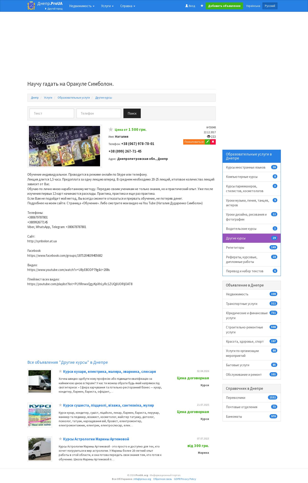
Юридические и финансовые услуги (251, 315)
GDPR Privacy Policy (185, 479)
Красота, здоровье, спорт (251, 341)
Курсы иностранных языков (251, 167)
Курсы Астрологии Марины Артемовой (96, 439)
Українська (253, 6)
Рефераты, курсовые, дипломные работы (251, 259)
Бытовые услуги (251, 365)
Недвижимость (251, 294)
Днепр (49, 3)
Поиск (132, 113)
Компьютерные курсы (251, 176)
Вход (190, 6)
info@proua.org (142, 479)
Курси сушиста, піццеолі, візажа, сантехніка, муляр (108, 405)
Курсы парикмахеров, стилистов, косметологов (251, 188)
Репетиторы (251, 247)
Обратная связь (162, 479)
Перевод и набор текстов (251, 271)
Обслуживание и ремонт (251, 374)
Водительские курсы (251, 228)
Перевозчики (251, 397)
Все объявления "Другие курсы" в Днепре (67, 362)
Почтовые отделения (251, 407)
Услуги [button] (107, 6)
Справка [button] (127, 6)
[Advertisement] (121, 47)
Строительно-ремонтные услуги (251, 329)
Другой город (53, 8)
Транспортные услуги (251, 303)
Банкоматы (251, 416)
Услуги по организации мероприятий (251, 353)
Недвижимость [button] (82, 6)
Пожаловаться (194, 142)
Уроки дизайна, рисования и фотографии (251, 216)
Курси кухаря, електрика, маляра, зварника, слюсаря (109, 371)
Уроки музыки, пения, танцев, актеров (251, 202)
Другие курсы (251, 238)
